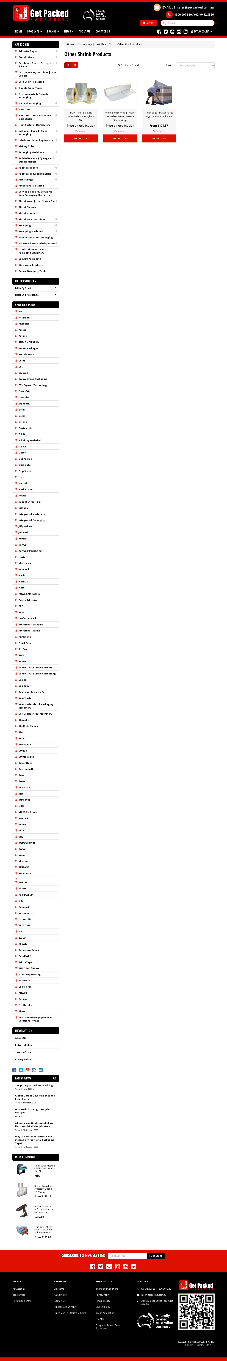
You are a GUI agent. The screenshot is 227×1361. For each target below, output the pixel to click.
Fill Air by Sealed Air (30, 440)
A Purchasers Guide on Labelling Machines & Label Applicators (34, 1124)
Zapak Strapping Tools (32, 271)
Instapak (24, 507)
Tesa (21, 775)
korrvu (23, 544)
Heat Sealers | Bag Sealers (34, 124)
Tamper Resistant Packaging (36, 237)
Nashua (23, 581)
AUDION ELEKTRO (29, 342)
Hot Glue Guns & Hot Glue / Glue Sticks (35, 117)
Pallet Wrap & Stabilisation (35, 173)
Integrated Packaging (32, 520)
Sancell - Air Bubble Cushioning (37, 673)
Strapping (25, 225)
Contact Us (103, 31)
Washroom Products (31, 265)
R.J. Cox (23, 649)
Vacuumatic (26, 913)
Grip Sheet (25, 471)
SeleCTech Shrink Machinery (35, 713)
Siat (21, 732)
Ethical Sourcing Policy (65, 1306)
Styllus (23, 750)
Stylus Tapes (26, 756)
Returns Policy (23, 1045)
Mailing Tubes (27, 146)
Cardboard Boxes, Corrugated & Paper (36, 64)
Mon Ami (24, 569)
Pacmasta (24, 980)
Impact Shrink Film (30, 501)
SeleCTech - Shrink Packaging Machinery (36, 706)
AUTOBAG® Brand (29, 968)
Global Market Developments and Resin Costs (35, 1097)
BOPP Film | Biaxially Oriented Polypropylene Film (81, 116)
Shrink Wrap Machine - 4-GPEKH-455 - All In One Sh (44, 1168)
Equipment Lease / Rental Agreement (108, 1327)
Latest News (60, 1294)
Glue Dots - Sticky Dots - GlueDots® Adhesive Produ (43, 1229)
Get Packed (25, 458)
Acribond (24, 317)
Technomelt (26, 769)
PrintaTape (25, 962)
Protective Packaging (31, 185)
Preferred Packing (29, 630)
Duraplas (24, 397)
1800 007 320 (164, 1288)
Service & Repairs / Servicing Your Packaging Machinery (35, 193)
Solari (22, 738)
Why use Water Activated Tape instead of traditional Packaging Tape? (34, 1140)
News (68, 31)
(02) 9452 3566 (147, 1288)
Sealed (23, 679)
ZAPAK (22, 848)
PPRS (21, 612)
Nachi (22, 575)
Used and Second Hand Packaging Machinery (32, 251)
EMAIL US (184, 7)
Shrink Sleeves (27, 207)
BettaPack (25, 873)
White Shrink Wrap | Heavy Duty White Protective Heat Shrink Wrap (120, 116)
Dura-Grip (25, 391)
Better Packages (28, 348)
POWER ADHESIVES (29, 593)
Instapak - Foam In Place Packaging (33, 132)
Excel (22, 409)
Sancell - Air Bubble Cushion (35, 667)
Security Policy (103, 1306)
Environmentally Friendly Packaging (33, 95)
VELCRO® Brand (28, 812)
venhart (23, 818)
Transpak (24, 787)
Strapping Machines (31, 231)
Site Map (100, 1319)
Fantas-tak (25, 428)
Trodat (23, 882)
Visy (21, 836)
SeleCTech (25, 698)
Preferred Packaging (31, 624)
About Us (84, 31)
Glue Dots (25, 109)
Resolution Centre (22, 1300)
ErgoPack (24, 403)
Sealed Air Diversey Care (33, 692)
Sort (168, 65)
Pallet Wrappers (28, 167)
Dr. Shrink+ (25, 1005)
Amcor (22, 329)
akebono (24, 861)
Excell (22, 415)
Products (34, 31)
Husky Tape (25, 489)
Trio (21, 793)
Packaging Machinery (31, 152)
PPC (21, 606)
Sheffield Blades (28, 726)
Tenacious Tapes (29, 950)
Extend (23, 421)
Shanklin (24, 720)
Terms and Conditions (107, 1288)
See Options (81, 138)
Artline (23, 335)
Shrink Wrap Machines (32, 219)
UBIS (21, 806)
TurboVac (24, 799)
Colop (22, 360)
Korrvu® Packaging (30, 550)
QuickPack (25, 643)
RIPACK (23, 943)
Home (18, 31)
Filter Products (25, 281)
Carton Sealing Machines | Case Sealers (37, 74)
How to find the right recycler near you (33, 1111)
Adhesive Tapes (28, 51)
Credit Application (105, 1312)
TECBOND (24, 925)
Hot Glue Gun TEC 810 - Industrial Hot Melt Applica (44, 1209)
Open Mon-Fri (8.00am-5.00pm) (70, 1312)
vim (21, 900)
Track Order (19, 1294)
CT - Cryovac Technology (33, 385)
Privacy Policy (23, 1059)
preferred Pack (28, 618)
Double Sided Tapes (30, 88)
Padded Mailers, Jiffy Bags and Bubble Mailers (36, 160)
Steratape (25, 744)
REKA (21, 655)
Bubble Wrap (26, 57)
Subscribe (155, 1255)
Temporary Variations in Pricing (34, 1085)
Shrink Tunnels (28, 213)
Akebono (24, 323)
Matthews (25, 563)
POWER (23, 993)
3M (20, 311)
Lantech (23, 557)
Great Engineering (30, 974)
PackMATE (25, 956)
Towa (22, 781)
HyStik (22, 495)
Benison (23, 999)
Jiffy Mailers (25, 526)
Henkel (23, 483)
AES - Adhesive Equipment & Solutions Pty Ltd (35, 1019)
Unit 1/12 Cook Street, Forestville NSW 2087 (156, 1302)
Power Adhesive (28, 600)
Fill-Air (22, 446)
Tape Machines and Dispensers (37, 243)
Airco (22, 1011)
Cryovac (23, 372)
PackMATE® (26, 894)
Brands (53, 31)
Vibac (22, 830)
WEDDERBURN (27, 842)
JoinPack (24, 532)
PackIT (22, 888)
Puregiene (25, 636)
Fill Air (22, 434)
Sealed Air (25, 685)
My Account (18, 1288)
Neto (22, 587)
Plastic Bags (26, 179)
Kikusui (23, 538)
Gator (22, 452)
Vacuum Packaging (30, 258)
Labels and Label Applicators (36, 140)
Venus (22, 824)
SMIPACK (24, 867)
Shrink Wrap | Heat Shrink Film (37, 201)
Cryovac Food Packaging (33, 378)
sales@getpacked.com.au (153, 1294)
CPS (21, 366)
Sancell (23, 661)
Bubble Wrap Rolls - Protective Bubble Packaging (44, 1189)
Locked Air (25, 919)
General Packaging (30, 103)
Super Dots (25, 763)
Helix (22, 477)
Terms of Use (23, 1052)
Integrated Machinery (32, 514)
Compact (24, 907)
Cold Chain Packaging (31, 81)
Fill (20, 931)
